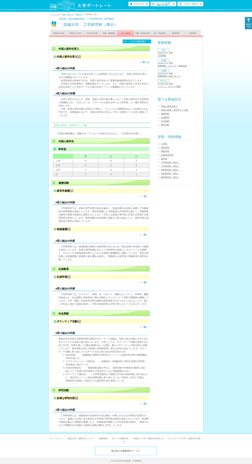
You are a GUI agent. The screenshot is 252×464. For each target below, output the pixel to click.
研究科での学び (75, 33)
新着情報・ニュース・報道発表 (172, 66)
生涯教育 (165, 117)
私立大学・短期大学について (81, 438)
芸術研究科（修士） (170, 170)
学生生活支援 (92, 33)
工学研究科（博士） (170, 166)
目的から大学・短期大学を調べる (148, 438)
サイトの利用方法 (120, 438)
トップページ (55, 14)
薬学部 (164, 159)
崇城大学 (79, 14)
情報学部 (165, 151)
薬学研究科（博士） (170, 177)
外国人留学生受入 (169, 106)
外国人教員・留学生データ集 (174, 110)
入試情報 (162, 55)
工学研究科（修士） (170, 162)
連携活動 (165, 114)
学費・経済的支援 (142, 33)
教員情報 (175, 33)
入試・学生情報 (159, 33)
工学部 (164, 144)
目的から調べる (67, 14)
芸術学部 (165, 147)
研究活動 (165, 125)
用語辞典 (103, 438)
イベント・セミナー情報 (169, 86)
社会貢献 (165, 121)
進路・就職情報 (109, 33)
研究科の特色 (59, 33)
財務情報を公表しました (169, 76)
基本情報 (192, 33)
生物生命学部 (167, 155)
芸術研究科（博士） (170, 173)
